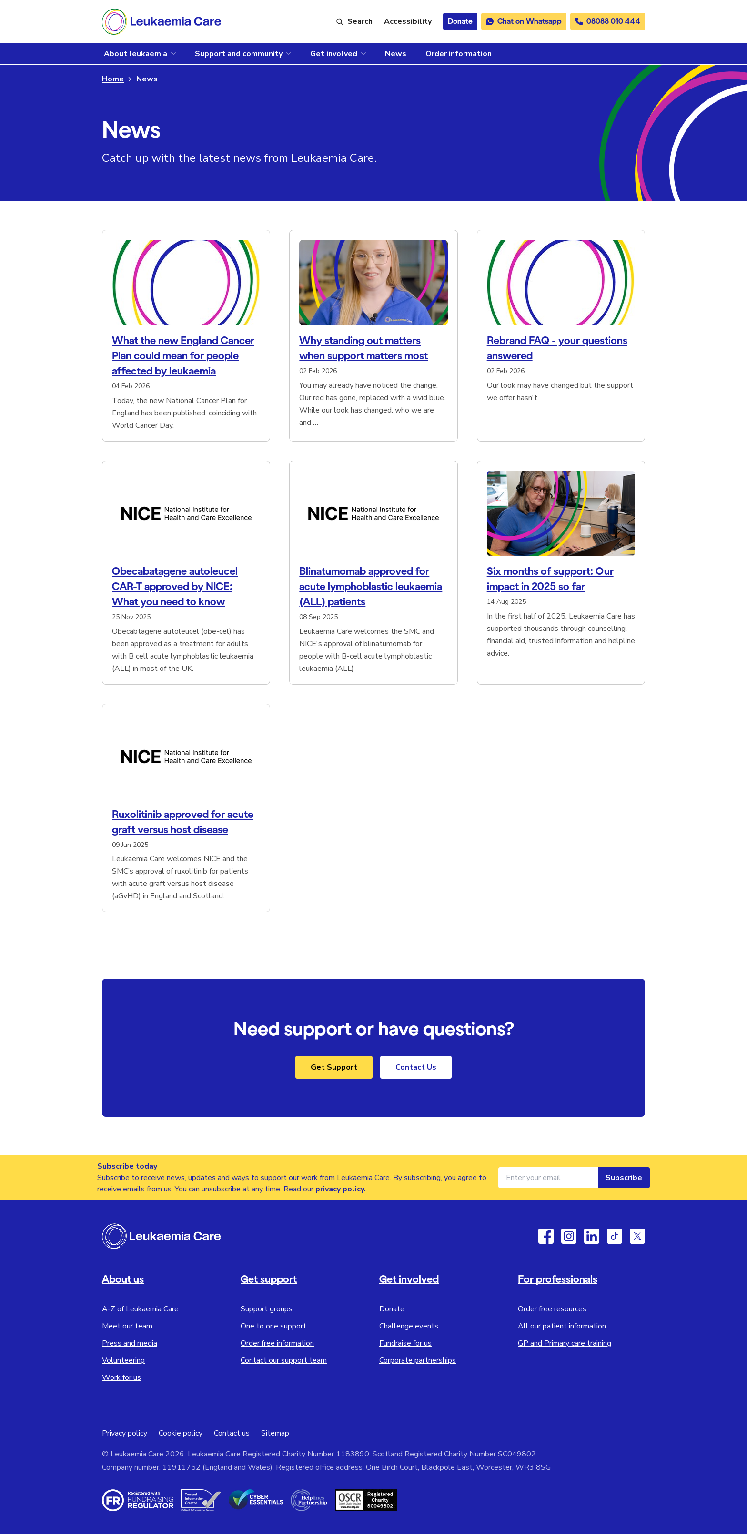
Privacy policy (124, 1433)
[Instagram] (568, 1236)
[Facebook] (546, 1236)
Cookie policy (180, 1433)
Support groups (267, 1309)
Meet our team (127, 1326)
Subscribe (624, 1177)
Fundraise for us (405, 1343)
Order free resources (552, 1309)
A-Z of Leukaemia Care (140, 1309)
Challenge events (408, 1326)
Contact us (232, 1433)
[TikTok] (614, 1236)
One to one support (273, 1326)
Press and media (129, 1343)
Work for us (121, 1377)
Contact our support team (284, 1360)
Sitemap (275, 1433)
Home (113, 79)
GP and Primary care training (564, 1343)
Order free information (277, 1343)
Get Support (334, 1067)
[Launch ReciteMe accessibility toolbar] (408, 21)
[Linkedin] (591, 1236)
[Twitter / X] (637, 1236)
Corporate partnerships (417, 1360)
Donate (391, 1309)
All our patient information (562, 1326)
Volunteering (123, 1360)
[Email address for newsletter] (548, 1177)
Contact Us (415, 1067)
